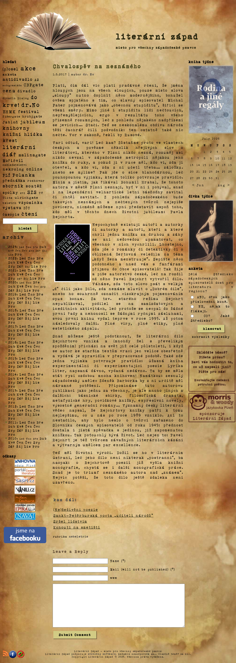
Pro (18, 254)
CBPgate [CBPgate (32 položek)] (34, 84)
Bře (40, 258)
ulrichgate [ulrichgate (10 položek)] (26, 197)
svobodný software (102, 653)
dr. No (88, 74)
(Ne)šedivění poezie (75, 509)
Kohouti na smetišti (76, 527)
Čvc (37, 262)
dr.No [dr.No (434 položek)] (30, 104)
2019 (12, 294)
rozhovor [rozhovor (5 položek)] (36, 180)
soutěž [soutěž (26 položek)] (34, 185)
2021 (12, 270)
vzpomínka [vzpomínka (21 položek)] (30, 202)
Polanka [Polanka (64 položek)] (24, 175)
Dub (42, 247)
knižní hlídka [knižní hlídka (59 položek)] (23, 134)
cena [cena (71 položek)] (9, 90)
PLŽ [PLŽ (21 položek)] (7, 175)
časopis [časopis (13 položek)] (11, 214)
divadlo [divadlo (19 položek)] (26, 90)
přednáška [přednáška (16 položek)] (14, 180)
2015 (12, 358)
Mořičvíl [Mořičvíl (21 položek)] (13, 160)
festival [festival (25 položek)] (28, 111)
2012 (12, 406)
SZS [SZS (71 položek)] (32, 192)
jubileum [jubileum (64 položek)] (33, 121)
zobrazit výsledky (211, 337)
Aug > (224, 185)
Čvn (28, 262)
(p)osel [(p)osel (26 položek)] (11, 68)
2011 (12, 422)
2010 (12, 438)
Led (22, 258)
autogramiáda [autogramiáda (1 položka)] (12, 85)
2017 (12, 326)
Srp (12, 266)
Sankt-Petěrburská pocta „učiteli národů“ (103, 515)
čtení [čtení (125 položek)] (29, 213)
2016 (12, 342)
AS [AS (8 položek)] (36, 79)
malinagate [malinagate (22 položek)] (32, 154)
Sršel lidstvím (70, 521)
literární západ (157, 36)
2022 (12, 258)
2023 (12, 247)
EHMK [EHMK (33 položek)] (9, 111)
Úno (31, 258)
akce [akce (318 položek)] (28, 68)
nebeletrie (78, 536)
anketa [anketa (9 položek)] (10, 74)
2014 (12, 374)
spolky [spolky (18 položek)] (10, 192)
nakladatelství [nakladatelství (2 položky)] (15, 164)
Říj (19, 290)
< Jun (198, 185)
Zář (20, 266)
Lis (34, 266)
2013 (12, 390)
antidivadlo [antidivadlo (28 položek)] (18, 79)
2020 (12, 282)
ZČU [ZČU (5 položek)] (27, 208)
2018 (12, 310)
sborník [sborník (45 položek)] (13, 186)
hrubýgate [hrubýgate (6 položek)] (32, 116)
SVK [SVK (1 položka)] (22, 192)
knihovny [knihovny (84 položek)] (16, 128)
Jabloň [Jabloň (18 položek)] (10, 121)
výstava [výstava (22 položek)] (12, 207)
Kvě (20, 262)
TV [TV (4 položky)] (41, 192)
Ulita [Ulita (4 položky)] (8, 197)
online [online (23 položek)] (34, 168)
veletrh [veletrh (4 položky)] (10, 203)
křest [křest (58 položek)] (10, 140)
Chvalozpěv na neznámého (97, 66)
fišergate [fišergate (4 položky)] (11, 116)
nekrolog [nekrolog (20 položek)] (13, 168)
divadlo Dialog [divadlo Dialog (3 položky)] (16, 98)
